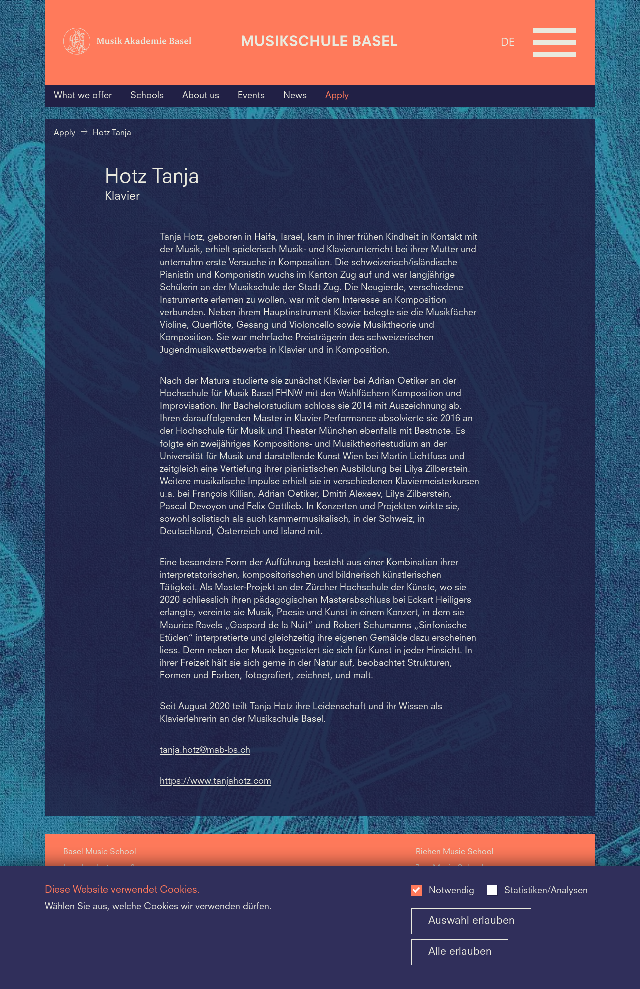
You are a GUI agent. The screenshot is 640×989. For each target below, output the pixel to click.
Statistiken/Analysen (546, 891)
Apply (337, 95)
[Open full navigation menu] (555, 42)
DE (508, 42)
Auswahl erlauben (471, 921)
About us (201, 95)
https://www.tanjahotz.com (216, 781)
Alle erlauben (460, 952)
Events (251, 95)
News (295, 95)
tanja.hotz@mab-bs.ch (205, 750)
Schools (147, 95)
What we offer (83, 95)
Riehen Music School (455, 852)
